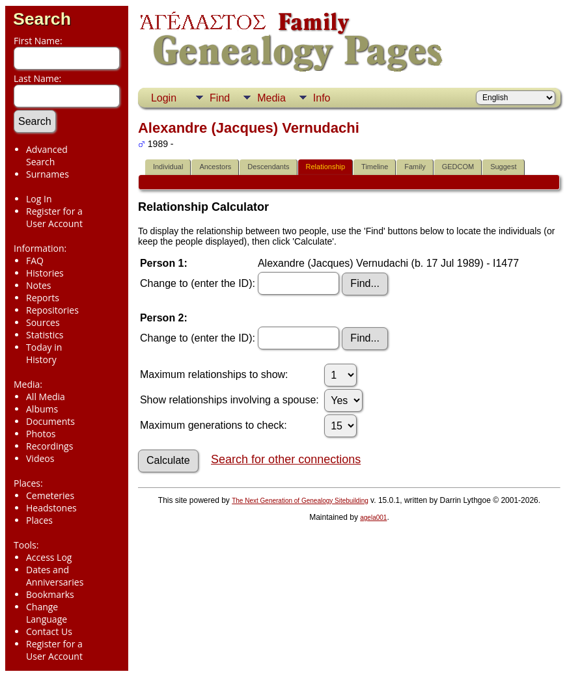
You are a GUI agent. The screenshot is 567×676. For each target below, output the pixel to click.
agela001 (373, 517)
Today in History (44, 353)
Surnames (47, 174)
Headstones (51, 508)
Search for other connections (286, 459)
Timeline (374, 166)
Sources (43, 322)
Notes (38, 285)
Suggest (503, 166)
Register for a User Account (54, 217)
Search (42, 19)
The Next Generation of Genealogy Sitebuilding (300, 500)
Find (220, 97)
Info (322, 97)
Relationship (326, 166)
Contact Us (49, 631)
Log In (38, 199)
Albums (42, 409)
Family (414, 166)
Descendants (268, 166)
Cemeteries (50, 495)
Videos (40, 458)
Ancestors (215, 166)
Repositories (52, 310)
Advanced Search (47, 155)
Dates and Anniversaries (54, 575)
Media (271, 97)
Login (163, 97)
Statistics (45, 335)
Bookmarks (50, 594)
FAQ (35, 260)
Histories (45, 273)
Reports (42, 297)
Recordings (49, 446)
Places (39, 520)
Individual (168, 166)
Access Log (49, 557)
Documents (50, 421)
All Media (45, 396)
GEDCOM (458, 166)
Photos (41, 433)
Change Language (46, 613)
